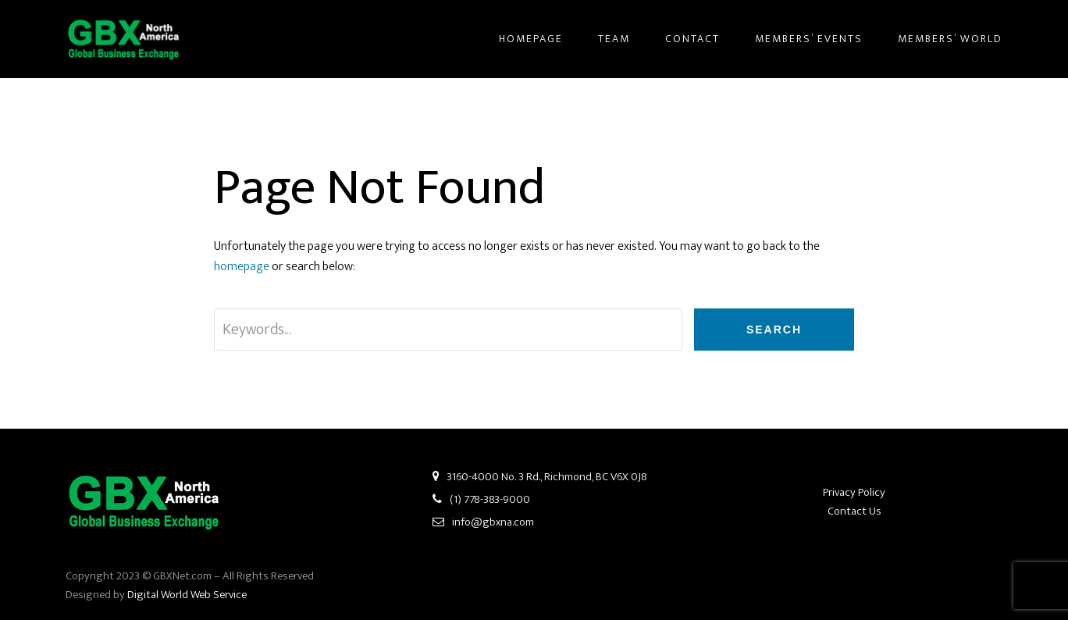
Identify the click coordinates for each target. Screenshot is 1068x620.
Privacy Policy (854, 492)
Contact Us (854, 511)
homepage (241, 266)
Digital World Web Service (187, 594)
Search (774, 329)
